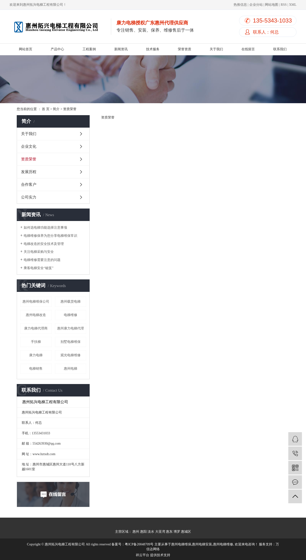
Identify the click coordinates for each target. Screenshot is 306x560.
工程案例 (89, 49)
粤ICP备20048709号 (139, 544)
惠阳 (143, 531)
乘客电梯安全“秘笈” (38, 268)
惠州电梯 (70, 368)
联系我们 (280, 49)
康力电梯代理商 (36, 328)
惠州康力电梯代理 (70, 328)
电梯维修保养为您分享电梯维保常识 (50, 236)
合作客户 (28, 184)
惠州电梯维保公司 (35, 301)
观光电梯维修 (70, 355)
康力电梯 (36, 355)
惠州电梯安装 (202, 544)
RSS (284, 4)
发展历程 (28, 172)
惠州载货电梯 (70, 301)
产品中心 (57, 49)
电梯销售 (36, 368)
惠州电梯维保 (181, 544)
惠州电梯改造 (36, 315)
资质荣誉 (28, 159)
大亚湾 (160, 531)
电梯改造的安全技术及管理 (44, 244)
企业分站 (256, 4)
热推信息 (240, 4)
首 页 (45, 109)
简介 (56, 109)
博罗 (177, 531)
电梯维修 (70, 315)
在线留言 (248, 49)
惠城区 (186, 531)
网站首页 (25, 49)
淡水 (151, 531)
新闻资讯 (121, 49)
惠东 (169, 531)
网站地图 (271, 4)
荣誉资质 (184, 49)
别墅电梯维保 (70, 342)
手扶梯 (36, 342)
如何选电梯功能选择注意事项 (45, 227)
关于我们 (216, 49)
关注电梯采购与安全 (39, 252)
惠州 (135, 531)
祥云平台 (142, 555)
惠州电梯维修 (223, 544)
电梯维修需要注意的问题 (42, 260)
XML (292, 4)
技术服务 (152, 49)
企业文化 (28, 146)
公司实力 (28, 197)
